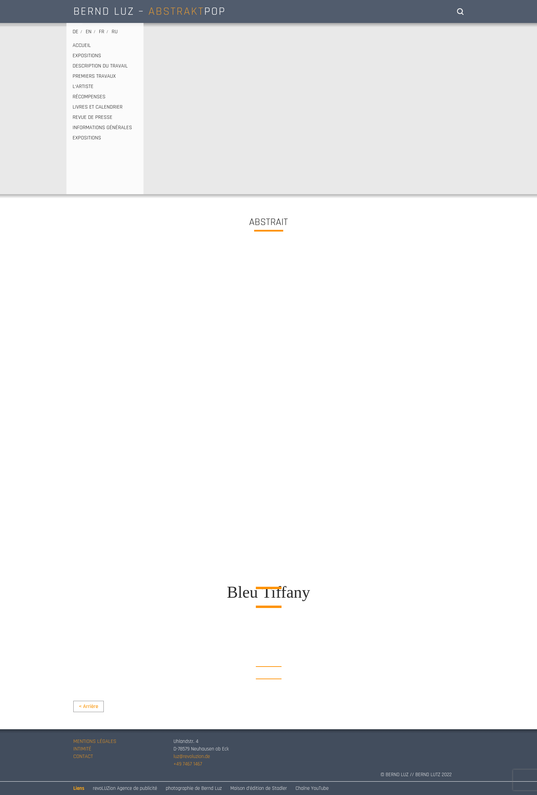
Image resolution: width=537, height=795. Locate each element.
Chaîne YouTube (312, 788)
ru (114, 31)
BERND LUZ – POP (149, 11)
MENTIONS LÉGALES (94, 741)
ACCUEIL (82, 45)
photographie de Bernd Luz (194, 788)
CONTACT (83, 756)
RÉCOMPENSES (89, 97)
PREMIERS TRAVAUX (94, 76)
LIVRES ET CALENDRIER (98, 107)
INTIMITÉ (82, 749)
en (88, 31)
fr (101, 31)
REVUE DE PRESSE (92, 117)
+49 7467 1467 (188, 764)
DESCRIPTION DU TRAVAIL (100, 66)
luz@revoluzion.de (192, 756)
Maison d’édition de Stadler (258, 788)
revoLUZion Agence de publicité (125, 788)
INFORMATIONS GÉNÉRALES (102, 127)
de (75, 31)
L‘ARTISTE (83, 86)
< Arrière (88, 706)
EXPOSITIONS (87, 55)
